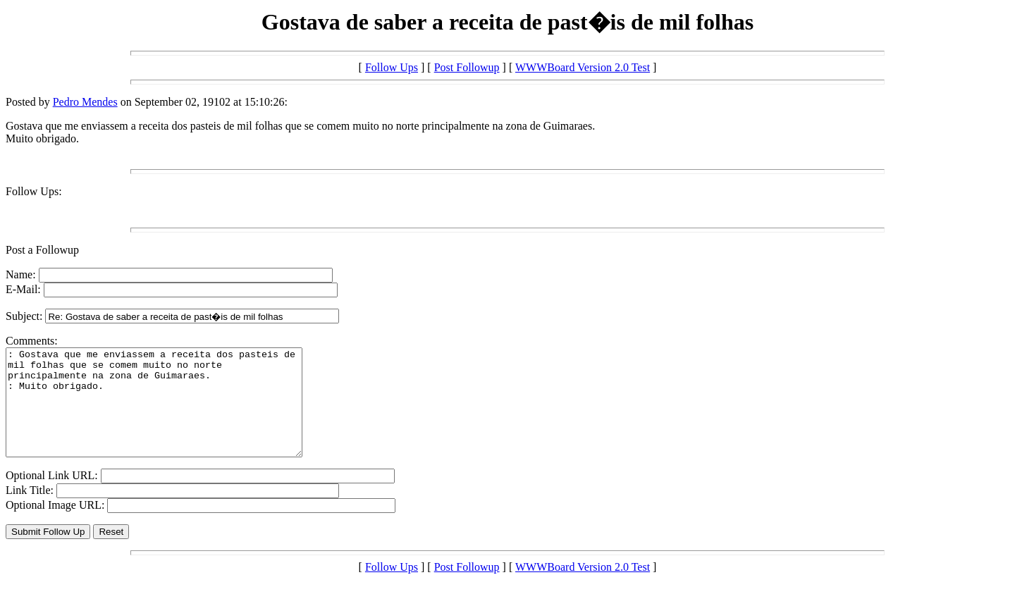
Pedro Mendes (85, 102)
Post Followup (467, 67)
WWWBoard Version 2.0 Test (582, 67)
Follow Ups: (34, 191)
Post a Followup (42, 250)
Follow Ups (391, 67)
